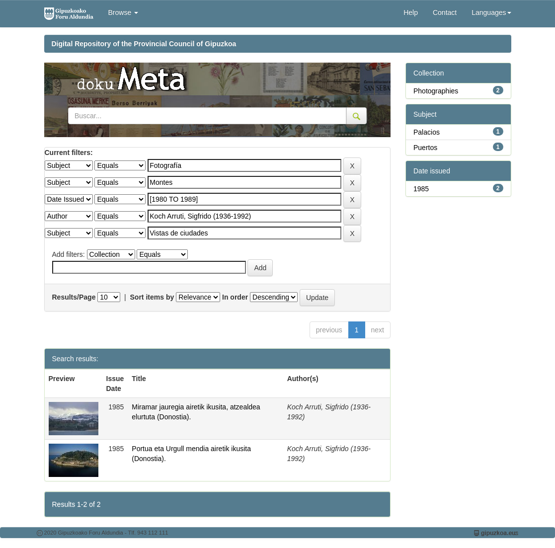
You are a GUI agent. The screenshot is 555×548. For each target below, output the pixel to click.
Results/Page (74, 297)
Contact (445, 12)
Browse (123, 12)
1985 (421, 189)
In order (235, 297)
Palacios (426, 132)
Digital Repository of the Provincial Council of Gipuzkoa (144, 44)
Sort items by (152, 297)
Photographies (435, 91)
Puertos (425, 148)
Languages (491, 12)
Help (410, 12)
